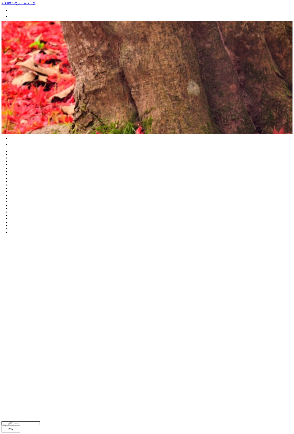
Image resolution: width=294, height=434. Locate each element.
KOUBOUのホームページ (18, 3)
